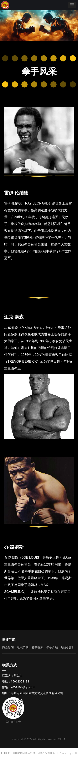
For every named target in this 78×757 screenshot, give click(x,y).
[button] (72, 5)
